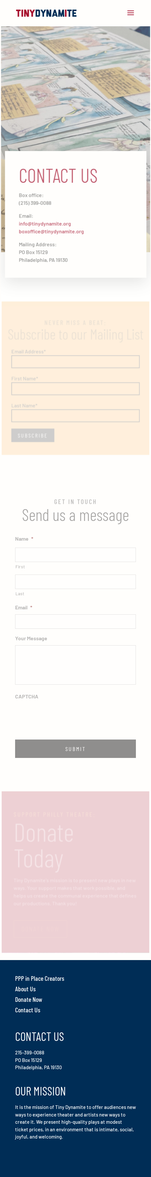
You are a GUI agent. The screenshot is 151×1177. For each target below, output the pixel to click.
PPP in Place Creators (39, 978)
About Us (25, 989)
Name (24, 538)
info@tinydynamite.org (45, 223)
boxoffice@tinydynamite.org (52, 231)
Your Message (31, 638)
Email (23, 607)
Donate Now (28, 999)
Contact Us (27, 1010)
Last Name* (25, 403)
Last (20, 593)
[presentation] (65, 716)
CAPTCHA (26, 696)
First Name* (25, 376)
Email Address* (29, 349)
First (20, 566)
